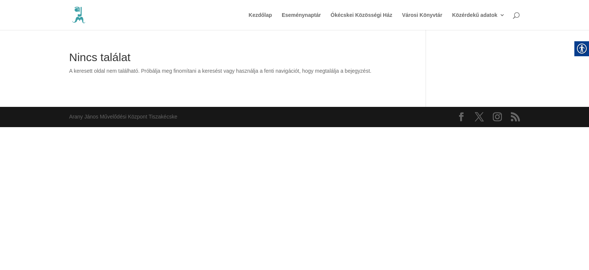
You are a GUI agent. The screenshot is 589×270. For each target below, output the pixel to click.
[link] (79, 15)
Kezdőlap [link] (260, 15)
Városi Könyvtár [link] (422, 15)
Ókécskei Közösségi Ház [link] (361, 15)
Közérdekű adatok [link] (474, 15)
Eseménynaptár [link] (301, 15)
